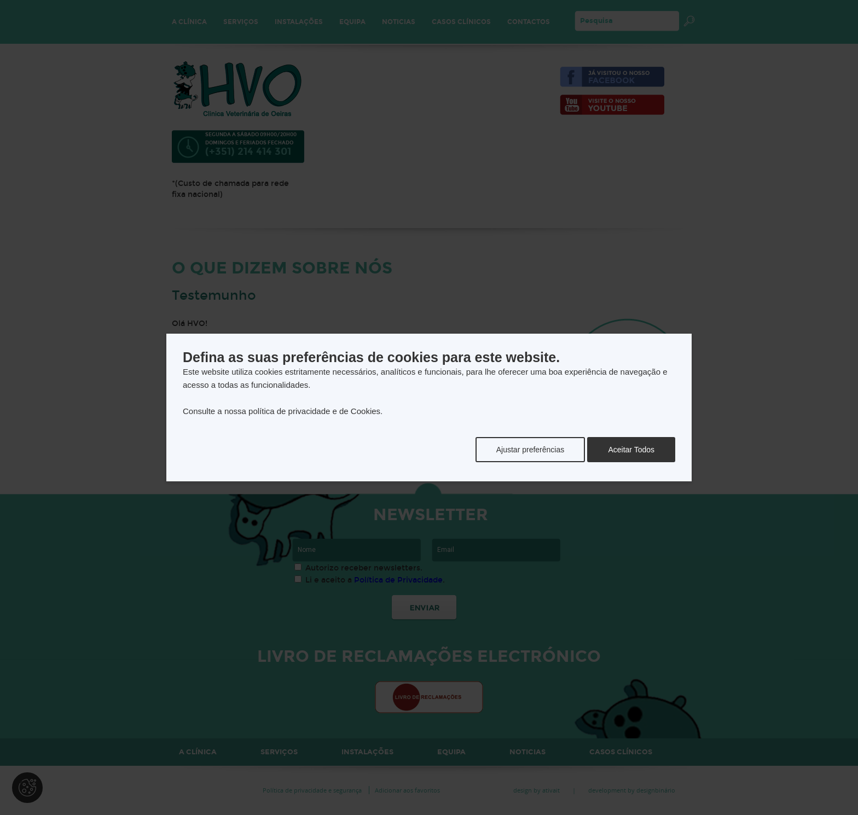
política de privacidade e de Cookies (314, 411)
